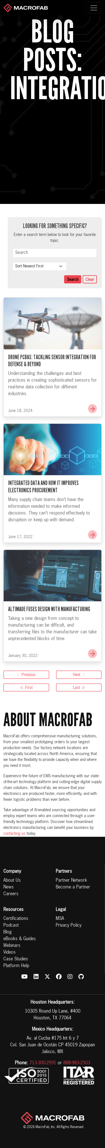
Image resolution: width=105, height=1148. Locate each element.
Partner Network (71, 880)
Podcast (11, 925)
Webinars (11, 946)
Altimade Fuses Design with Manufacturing (49, 625)
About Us (12, 880)
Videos (9, 952)
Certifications (15, 919)
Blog (7, 932)
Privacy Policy (68, 925)
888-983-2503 (76, 1063)
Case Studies (15, 959)
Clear (89, 280)
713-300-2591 (42, 1063)
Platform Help (16, 966)
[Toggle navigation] (94, 7)
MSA (60, 919)
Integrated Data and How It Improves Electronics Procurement (43, 503)
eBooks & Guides (19, 939)
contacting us (14, 834)
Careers (10, 894)
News (8, 887)
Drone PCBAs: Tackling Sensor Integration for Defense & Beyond (52, 377)
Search (72, 280)
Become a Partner (73, 887)
